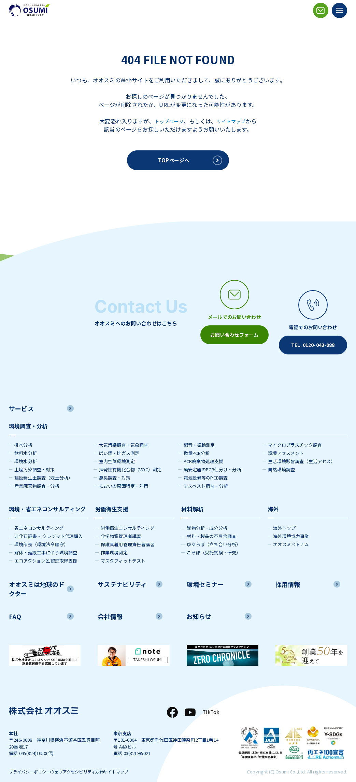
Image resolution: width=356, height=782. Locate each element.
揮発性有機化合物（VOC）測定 (130, 459)
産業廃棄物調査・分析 (36, 476)
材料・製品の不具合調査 (211, 526)
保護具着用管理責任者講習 (128, 534)
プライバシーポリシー (31, 762)
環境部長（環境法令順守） (41, 534)
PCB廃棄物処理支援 (204, 451)
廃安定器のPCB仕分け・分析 (212, 459)
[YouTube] (188, 702)
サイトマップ (233, 121)
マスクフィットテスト (123, 551)
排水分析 (23, 435)
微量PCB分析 (197, 443)
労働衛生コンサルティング (127, 518)
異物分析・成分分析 (207, 518)
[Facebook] (171, 702)
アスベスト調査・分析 (206, 476)
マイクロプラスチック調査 (295, 435)
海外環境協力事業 (291, 526)
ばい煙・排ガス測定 (119, 443)
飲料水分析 (25, 443)
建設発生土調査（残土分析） (43, 467)
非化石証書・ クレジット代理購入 (48, 526)
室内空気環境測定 (117, 451)
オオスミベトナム (291, 534)
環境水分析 (25, 451)
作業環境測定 (114, 542)
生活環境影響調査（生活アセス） (301, 451)
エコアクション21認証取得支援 (45, 551)
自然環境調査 (281, 459)
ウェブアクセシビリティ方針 (91, 762)
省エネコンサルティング (38, 518)
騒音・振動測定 (199, 435)
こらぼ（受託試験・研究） (214, 542)
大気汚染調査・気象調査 (123, 435)
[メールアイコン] (320, 10)
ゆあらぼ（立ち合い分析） (214, 534)
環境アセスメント (286, 443)
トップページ (167, 121)
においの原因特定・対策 (123, 476)
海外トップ (284, 518)
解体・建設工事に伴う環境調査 (45, 542)
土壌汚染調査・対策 (34, 459)
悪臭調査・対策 (114, 467)
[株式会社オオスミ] (29, 10)
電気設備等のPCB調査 (206, 467)
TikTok (210, 702)
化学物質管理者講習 (121, 526)
